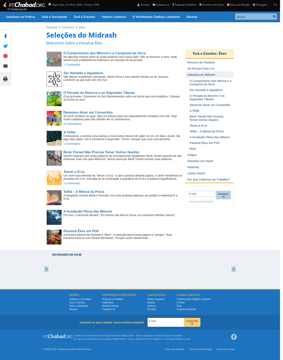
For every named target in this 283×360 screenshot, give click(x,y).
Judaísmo (157, 339)
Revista (191, 17)
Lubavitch (115, 335)
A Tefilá (69, 132)
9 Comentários (73, 123)
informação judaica (173, 339)
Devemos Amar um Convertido (88, 112)
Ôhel (179, 306)
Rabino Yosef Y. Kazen (124, 339)
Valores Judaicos (114, 17)
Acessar (143, 4)
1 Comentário (72, 64)
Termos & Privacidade (200, 349)
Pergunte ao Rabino (184, 4)
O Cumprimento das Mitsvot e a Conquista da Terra (105, 53)
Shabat (151, 302)
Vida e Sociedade (54, 17)
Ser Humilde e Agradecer (84, 73)
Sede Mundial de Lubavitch (169, 335)
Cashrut (151, 306)
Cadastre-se (161, 4)
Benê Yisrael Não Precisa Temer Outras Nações (101, 152)
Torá (149, 339)
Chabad (106, 335)
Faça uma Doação (238, 4)
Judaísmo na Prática (20, 17)
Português (260, 4)
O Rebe (181, 302)
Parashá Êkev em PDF (81, 231)
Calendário (108, 302)
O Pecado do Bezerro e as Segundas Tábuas (99, 93)
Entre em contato (226, 349)
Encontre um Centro (211, 4)
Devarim (68, 27)
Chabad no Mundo (186, 309)
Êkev (82, 27)
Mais (193, 148)
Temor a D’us (74, 172)
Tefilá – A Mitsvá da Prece (84, 192)
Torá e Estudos (84, 17)
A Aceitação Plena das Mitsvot (88, 211)
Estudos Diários (110, 306)
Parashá (51, 27)
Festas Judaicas (156, 299)
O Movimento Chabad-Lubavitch (156, 17)
